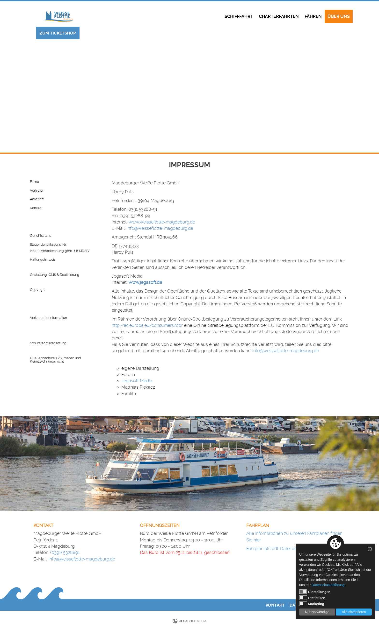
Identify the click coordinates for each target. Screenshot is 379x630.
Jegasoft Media (136, 380)
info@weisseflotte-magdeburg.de (160, 228)
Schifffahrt (239, 16)
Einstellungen (314, 591)
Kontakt (275, 605)
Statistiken (312, 597)
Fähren (313, 16)
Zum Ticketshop (58, 33)
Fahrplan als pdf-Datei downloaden (281, 548)
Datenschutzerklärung (328, 585)
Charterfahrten (279, 16)
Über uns (339, 16)
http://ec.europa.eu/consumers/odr (147, 325)
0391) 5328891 (65, 552)
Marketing (311, 604)
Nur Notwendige (317, 612)
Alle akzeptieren (354, 612)
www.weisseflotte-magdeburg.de (162, 221)
